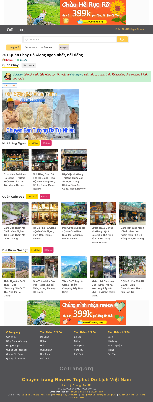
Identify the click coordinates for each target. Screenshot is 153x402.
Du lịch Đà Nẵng (126, 393)
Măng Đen (79, 344)
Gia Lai (77, 335)
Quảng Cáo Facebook (16, 348)
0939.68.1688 (89, 387)
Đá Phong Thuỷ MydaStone (65, 393)
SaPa (110, 335)
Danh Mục (28, 65)
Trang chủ (14, 47)
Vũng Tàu (78, 348)
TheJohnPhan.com (79, 390)
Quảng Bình (46, 348)
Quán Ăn (23, 59)
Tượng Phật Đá (87, 393)
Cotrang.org (76, 74)
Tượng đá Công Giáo (107, 393)
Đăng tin (64, 47)
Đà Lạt (77, 339)
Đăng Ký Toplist (14, 344)
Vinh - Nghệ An (115, 344)
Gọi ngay (18, 74)
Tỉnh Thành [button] (30, 47)
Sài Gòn (112, 352)
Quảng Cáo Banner (15, 357)
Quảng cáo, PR (82, 384)
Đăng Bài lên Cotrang (16, 339)
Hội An (43, 339)
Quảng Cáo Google (15, 352)
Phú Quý (44, 357)
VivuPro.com (97, 390)
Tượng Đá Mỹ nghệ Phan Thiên (35, 393)
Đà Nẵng (44, 335)
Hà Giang (9, 59)
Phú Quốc (79, 352)
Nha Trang (45, 352)
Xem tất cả (33, 141)
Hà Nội (111, 348)
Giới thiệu (46, 47)
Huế (42, 344)
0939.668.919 (73, 387)
